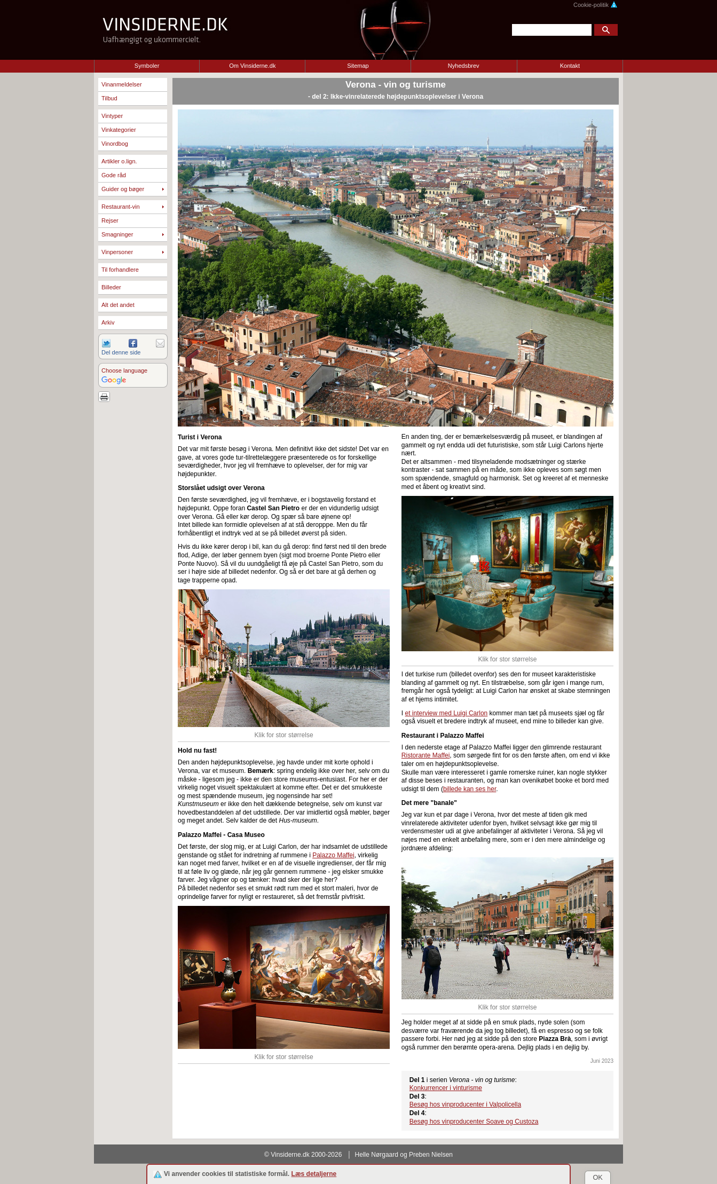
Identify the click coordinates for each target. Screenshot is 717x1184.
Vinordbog (114, 143)
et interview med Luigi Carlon (446, 713)
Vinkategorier (118, 130)
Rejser (110, 220)
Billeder (111, 287)
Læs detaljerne (314, 1174)
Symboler (147, 65)
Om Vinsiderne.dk (252, 65)
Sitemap (357, 65)
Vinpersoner (117, 252)
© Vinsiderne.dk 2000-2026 (303, 1154)
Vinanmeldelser (121, 84)
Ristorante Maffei (425, 755)
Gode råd (113, 175)
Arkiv (107, 322)
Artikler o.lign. (119, 161)
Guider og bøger (122, 189)
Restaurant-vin (120, 206)
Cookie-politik (595, 5)
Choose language (124, 370)
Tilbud (109, 98)
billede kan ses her (469, 789)
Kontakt (570, 65)
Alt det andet (118, 305)
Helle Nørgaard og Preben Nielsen (404, 1154)
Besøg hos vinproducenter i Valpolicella (465, 1104)
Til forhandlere (120, 269)
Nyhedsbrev (463, 65)
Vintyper (112, 116)
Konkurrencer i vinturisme (445, 1088)
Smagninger (117, 234)
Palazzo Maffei (333, 855)
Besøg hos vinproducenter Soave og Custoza (473, 1121)
